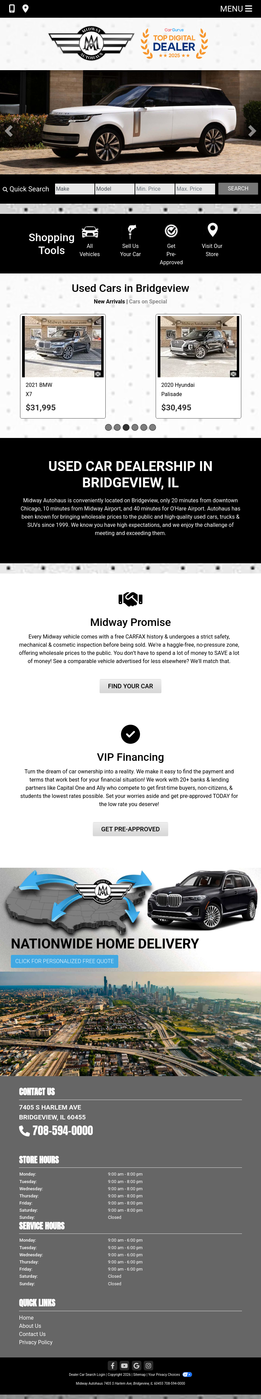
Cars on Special (148, 301)
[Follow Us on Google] (136, 1366)
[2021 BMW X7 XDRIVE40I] (62, 346)
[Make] (75, 189)
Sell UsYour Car (130, 242)
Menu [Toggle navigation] (236, 9)
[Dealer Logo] (130, 43)
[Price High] (195, 189)
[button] (8, 131)
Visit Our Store (212, 242)
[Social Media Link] (148, 1366)
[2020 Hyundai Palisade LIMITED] (198, 346)
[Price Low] (155, 189)
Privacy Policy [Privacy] (36, 1342)
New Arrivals (109, 301)
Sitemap (139, 1375)
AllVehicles (89, 242)
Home (26, 1318)
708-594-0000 (63, 1130)
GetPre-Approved (171, 247)
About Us (30, 1326)
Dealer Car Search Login (87, 1375)
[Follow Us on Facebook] (112, 1366)
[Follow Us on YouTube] (124, 1366)
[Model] (115, 189)
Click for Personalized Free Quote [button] (64, 961)
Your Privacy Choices (170, 1375)
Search (238, 188)
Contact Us (32, 1334)
